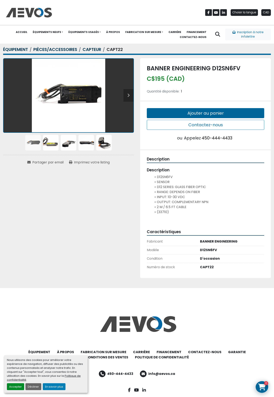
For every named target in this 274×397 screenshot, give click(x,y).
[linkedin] (223, 12)
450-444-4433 (217, 138)
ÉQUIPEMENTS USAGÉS (83, 32)
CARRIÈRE (174, 32)
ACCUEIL (21, 32)
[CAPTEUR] (92, 49)
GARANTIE (237, 352)
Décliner (33, 386)
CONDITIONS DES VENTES (106, 357)
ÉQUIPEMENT (39, 352)
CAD (266, 12)
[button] (48, 32)
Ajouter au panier (205, 113)
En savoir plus (54, 386)
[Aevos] (137, 324)
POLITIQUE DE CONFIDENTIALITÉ (162, 357)
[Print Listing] (89, 162)
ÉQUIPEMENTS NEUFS (47, 32)
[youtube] (216, 12)
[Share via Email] (45, 162)
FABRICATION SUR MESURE (143, 32)
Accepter (15, 386)
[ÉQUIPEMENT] (15, 49)
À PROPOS (113, 32)
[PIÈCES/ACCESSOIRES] (55, 49)
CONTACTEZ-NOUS (193, 37)
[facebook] (208, 12)
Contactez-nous (205, 125)
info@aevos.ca (161, 373)
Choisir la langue (244, 12)
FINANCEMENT (196, 32)
